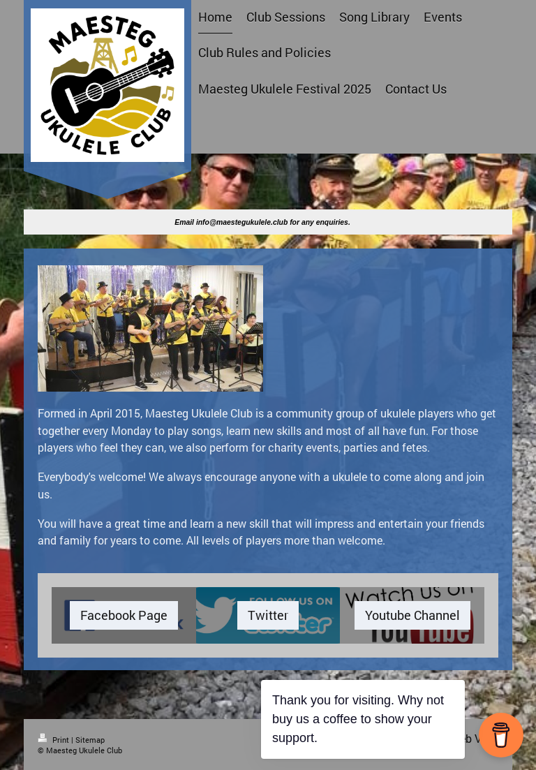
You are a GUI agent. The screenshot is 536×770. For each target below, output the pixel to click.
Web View (474, 738)
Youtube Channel (412, 615)
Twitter (268, 615)
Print (54, 739)
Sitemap (90, 739)
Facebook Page (124, 615)
